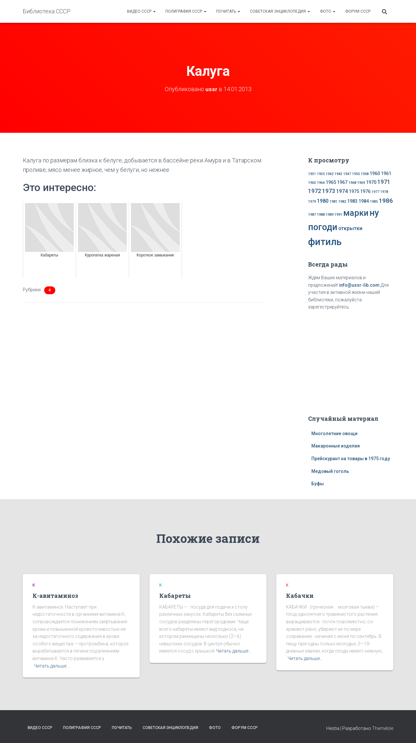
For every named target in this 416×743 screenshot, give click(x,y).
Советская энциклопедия (280, 11)
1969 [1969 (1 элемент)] (361, 183)
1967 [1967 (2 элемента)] (342, 182)
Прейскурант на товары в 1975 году (350, 458)
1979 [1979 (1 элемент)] (312, 202)
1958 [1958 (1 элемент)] (365, 174)
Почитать (228, 11)
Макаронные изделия (335, 445)
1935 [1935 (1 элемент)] (321, 174)
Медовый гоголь (330, 471)
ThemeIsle (382, 728)
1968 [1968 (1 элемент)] (352, 183)
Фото (327, 11)
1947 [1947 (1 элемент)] (347, 174)
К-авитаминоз (55, 595)
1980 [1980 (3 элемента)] (323, 201)
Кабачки (300, 595)
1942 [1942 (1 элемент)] (329, 174)
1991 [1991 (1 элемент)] (338, 215)
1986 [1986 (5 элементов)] (386, 200)
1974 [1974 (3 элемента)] (342, 191)
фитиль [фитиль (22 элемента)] (325, 241)
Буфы (317, 483)
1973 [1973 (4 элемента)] (328, 191)
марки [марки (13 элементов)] (356, 213)
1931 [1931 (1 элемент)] (312, 174)
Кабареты (175, 595)
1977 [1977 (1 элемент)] (375, 192)
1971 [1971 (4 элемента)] (383, 182)
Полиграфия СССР (185, 11)
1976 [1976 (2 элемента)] (365, 191)
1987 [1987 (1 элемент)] (312, 215)
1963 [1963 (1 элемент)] (312, 183)
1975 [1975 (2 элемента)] (354, 191)
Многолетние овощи (334, 433)
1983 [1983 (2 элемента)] (352, 201)
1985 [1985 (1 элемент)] (374, 202)
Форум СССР (357, 11)
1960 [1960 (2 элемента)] (375, 173)
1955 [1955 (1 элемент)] (356, 174)
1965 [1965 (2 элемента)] (331, 182)
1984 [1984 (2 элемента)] (363, 201)
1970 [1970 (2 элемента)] (371, 182)
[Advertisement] (350, 361)
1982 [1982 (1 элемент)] (342, 202)
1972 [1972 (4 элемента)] (314, 191)
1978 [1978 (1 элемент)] (384, 192)
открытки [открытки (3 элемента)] (350, 228)
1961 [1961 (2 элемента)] (386, 173)
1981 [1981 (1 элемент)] (333, 202)
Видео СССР (141, 11)
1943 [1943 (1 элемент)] (338, 174)
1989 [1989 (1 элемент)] (329, 215)
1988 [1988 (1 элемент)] (321, 215)
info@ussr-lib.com (359, 285)
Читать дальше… (51, 665)
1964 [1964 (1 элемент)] (321, 183)
